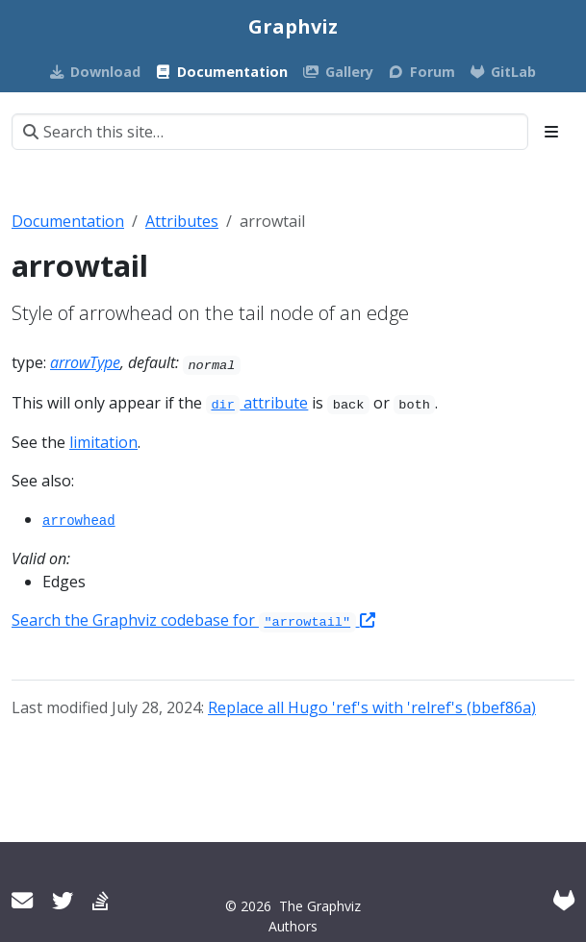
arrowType (85, 362)
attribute (257, 402)
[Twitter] (62, 900)
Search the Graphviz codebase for (193, 620)
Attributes (181, 221)
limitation (103, 442)
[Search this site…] (270, 131)
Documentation (68, 221)
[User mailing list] (22, 900)
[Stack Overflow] (100, 900)
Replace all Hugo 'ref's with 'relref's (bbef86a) (372, 707)
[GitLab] (563, 900)
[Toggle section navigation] (551, 131)
